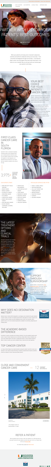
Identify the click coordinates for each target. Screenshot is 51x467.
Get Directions (45, 417)
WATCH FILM (26, 42)
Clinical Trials (35, 5)
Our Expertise (27, 5)
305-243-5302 (37, 1)
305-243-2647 (48, 1)
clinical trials (6, 244)
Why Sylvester (18, 5)
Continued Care (43, 5)
